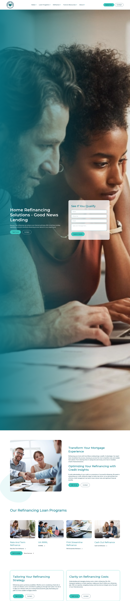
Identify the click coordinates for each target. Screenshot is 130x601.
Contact (119, 5)
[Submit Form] (78, 234)
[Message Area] (89, 227)
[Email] (89, 221)
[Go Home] (10, 4)
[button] (34, 5)
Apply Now (108, 5)
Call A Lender (16, 553)
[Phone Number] (89, 216)
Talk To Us (15, 232)
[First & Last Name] (89, 211)
